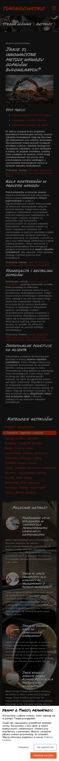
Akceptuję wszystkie (43, 755)
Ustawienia (23, 747)
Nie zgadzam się (45, 747)
